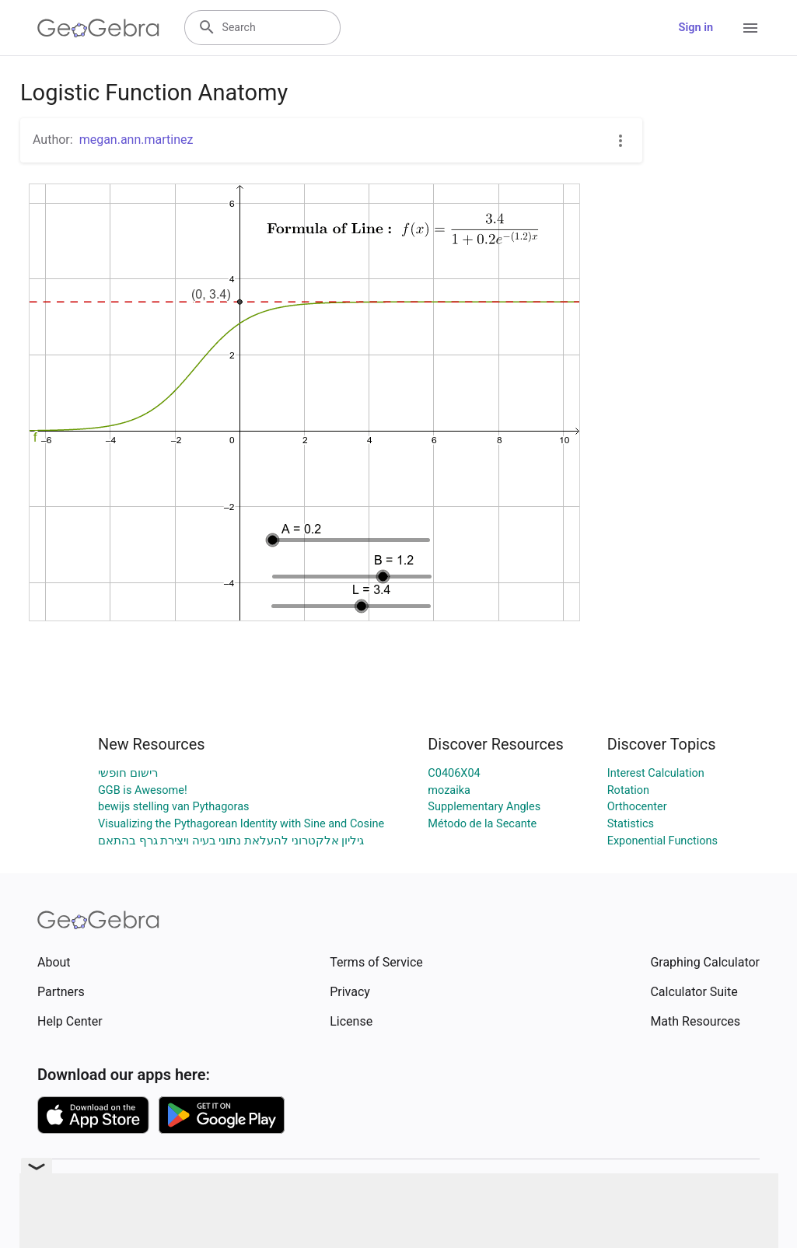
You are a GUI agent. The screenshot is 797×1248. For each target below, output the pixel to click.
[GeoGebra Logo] (98, 28)
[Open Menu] (750, 28)
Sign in (696, 27)
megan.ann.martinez (136, 139)
